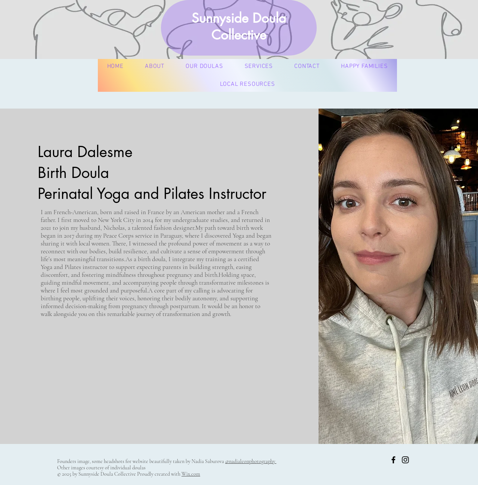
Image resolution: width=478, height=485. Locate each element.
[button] (204, 66)
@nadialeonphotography (250, 461)
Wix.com (190, 474)
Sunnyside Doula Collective (239, 26)
